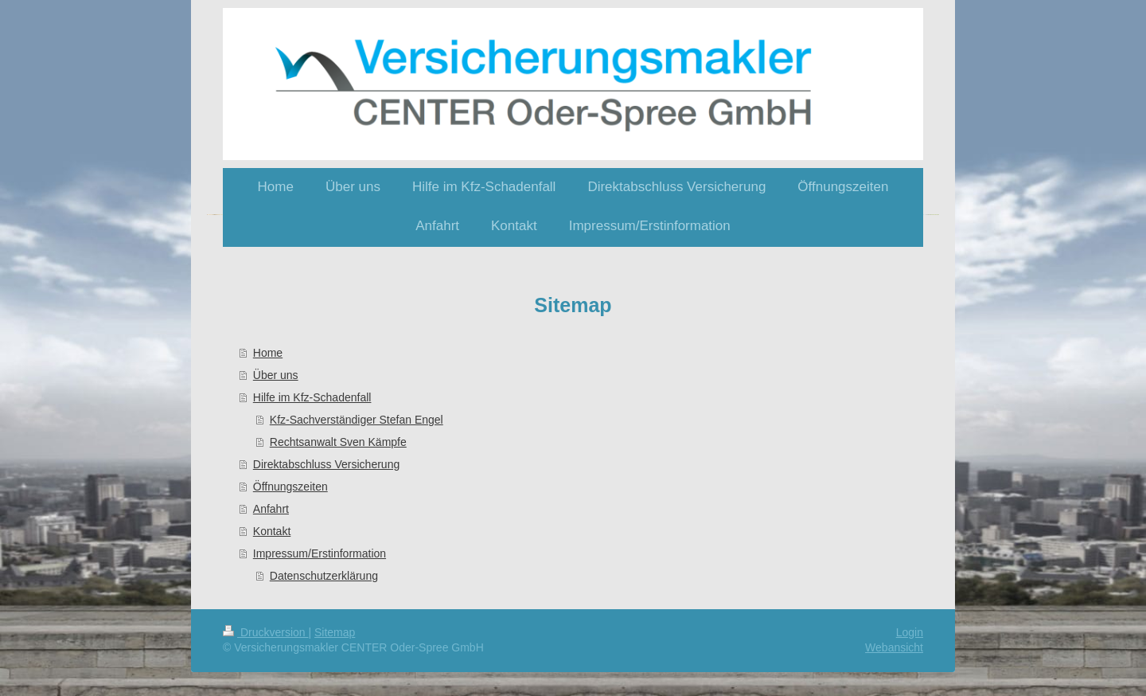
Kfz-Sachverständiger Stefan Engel (356, 419)
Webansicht (894, 647)
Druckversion (265, 632)
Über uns (275, 375)
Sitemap (334, 632)
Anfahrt (271, 508)
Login (909, 632)
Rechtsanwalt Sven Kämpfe (338, 442)
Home (268, 352)
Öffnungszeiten (290, 486)
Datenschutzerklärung (324, 575)
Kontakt (271, 531)
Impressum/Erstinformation (319, 553)
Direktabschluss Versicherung (326, 464)
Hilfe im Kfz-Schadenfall (312, 397)
